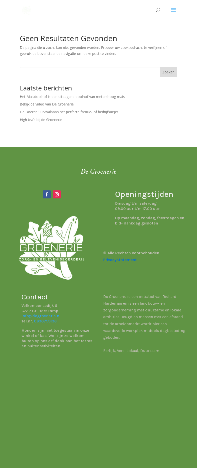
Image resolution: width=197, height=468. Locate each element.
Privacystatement (120, 259)
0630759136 (45, 321)
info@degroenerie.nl (41, 315)
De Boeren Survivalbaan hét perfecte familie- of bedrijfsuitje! (69, 111)
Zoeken (168, 72)
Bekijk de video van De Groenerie (47, 104)
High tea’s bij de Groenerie (41, 119)
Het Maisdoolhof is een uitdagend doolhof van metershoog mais (72, 96)
